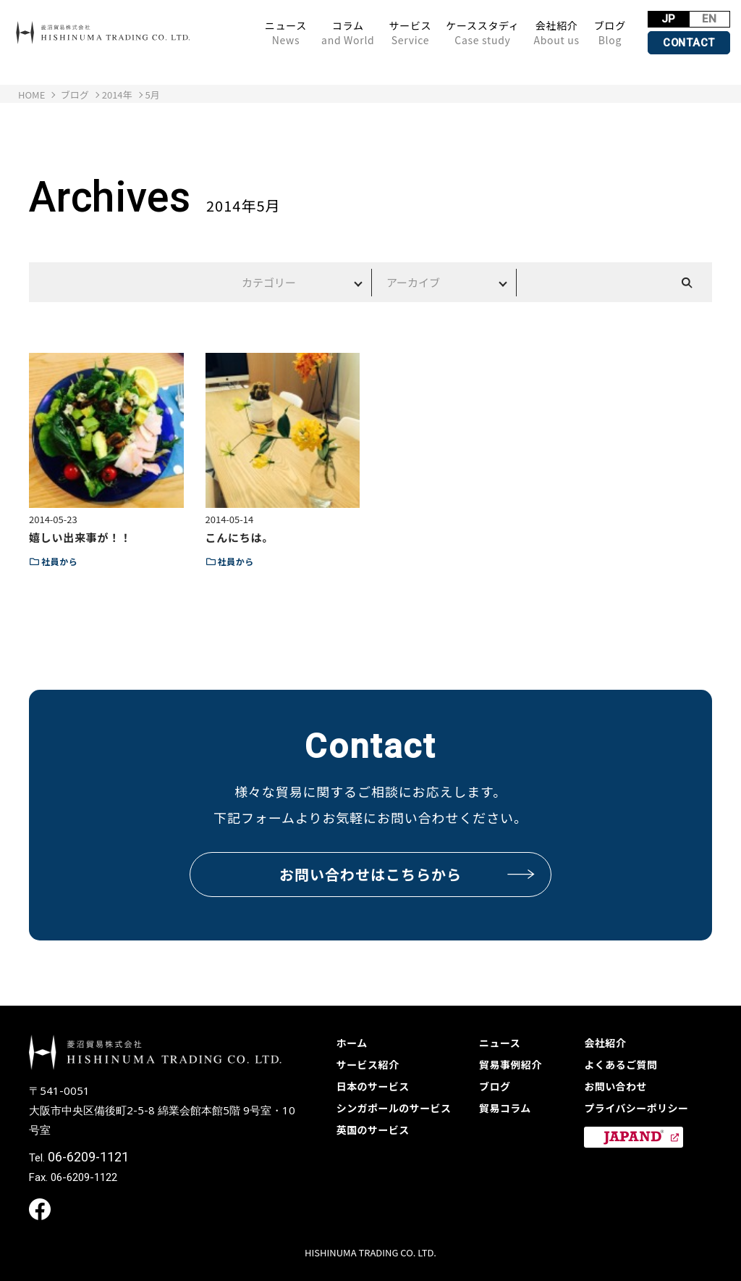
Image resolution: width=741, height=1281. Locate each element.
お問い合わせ (615, 1086)
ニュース (284, 32)
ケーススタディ (480, 32)
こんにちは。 (240, 537)
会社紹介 (554, 32)
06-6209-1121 (88, 1156)
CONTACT (688, 42)
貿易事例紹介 (510, 1064)
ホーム (352, 1042)
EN (709, 18)
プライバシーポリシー (636, 1108)
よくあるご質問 (620, 1064)
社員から (59, 561)
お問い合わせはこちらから (407, 874)
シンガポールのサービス (394, 1108)
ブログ (608, 32)
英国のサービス (373, 1129)
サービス (408, 32)
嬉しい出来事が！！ (80, 537)
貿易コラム (505, 1108)
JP (667, 18)
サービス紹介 (367, 1064)
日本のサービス (373, 1086)
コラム (346, 32)
